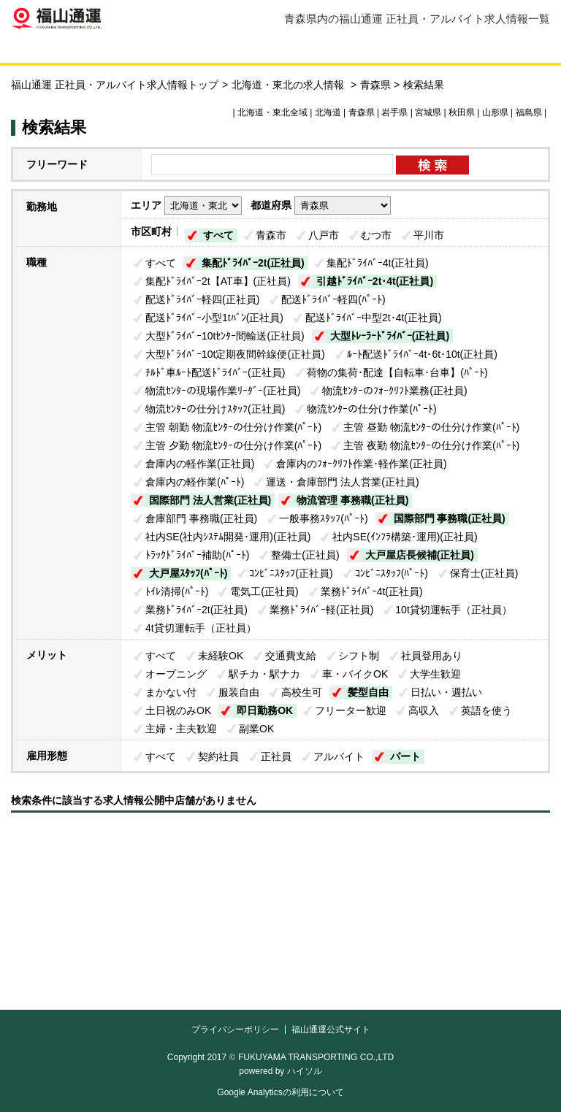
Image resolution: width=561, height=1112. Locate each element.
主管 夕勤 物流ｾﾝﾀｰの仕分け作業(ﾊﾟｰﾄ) (233, 445)
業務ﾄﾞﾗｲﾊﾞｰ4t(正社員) (372, 591)
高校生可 (301, 692)
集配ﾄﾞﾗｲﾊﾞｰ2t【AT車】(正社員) (218, 281)
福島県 (529, 112)
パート (405, 756)
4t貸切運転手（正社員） (200, 628)
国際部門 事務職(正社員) (449, 518)
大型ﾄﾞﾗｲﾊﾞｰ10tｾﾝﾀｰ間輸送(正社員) (225, 336)
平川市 (428, 235)
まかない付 (170, 692)
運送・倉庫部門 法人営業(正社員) (342, 482)
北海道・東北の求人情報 (289, 85)
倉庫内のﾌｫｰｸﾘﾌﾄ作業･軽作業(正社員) (361, 463)
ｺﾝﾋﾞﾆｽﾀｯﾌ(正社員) (290, 573)
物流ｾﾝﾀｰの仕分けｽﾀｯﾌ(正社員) (215, 409)
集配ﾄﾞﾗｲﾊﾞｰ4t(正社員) (378, 263)
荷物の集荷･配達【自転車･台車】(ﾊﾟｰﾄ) (397, 372)
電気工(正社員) (264, 591)
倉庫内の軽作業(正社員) (199, 463)
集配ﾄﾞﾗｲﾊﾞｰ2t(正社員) (253, 263)
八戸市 (323, 235)
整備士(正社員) (305, 555)
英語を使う (486, 710)
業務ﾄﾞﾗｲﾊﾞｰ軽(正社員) (321, 610)
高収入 (423, 710)
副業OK (256, 729)
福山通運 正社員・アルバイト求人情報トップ (114, 85)
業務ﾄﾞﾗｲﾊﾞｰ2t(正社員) (196, 610)
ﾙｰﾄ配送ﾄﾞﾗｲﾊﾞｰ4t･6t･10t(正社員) (422, 354)
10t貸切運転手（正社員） (453, 610)
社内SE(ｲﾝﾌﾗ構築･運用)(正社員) (404, 536)
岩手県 (394, 112)
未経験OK (220, 656)
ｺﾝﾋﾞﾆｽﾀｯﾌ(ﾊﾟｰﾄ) (391, 573)
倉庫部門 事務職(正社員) (201, 518)
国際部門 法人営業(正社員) (210, 500)
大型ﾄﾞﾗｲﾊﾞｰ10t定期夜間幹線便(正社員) (235, 354)
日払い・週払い (446, 692)
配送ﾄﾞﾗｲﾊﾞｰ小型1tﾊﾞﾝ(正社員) (214, 317)
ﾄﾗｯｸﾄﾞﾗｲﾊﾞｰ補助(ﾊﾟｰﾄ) (197, 555)
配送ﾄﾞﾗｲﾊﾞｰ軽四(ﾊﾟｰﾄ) (333, 299)
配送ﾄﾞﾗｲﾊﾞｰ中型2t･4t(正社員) (373, 317)
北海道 (328, 112)
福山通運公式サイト (330, 1029)
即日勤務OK (265, 710)
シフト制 (358, 656)
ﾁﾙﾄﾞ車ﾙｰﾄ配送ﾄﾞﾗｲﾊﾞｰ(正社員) (215, 372)
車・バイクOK (355, 674)
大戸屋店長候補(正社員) (419, 555)
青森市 (271, 235)
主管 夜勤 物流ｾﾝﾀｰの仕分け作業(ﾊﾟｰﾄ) (431, 445)
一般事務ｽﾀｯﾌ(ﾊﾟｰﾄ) (323, 518)
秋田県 (462, 112)
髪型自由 (368, 692)
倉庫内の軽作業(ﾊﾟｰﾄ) (194, 482)
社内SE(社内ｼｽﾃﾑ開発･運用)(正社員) (227, 536)
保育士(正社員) (484, 573)
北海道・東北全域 (272, 112)
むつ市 (376, 235)
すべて (218, 235)
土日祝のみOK (178, 710)
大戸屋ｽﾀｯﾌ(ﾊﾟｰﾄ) (188, 573)
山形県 (495, 112)
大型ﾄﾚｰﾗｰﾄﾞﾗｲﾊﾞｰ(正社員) (389, 336)
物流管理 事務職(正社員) (352, 500)
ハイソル (304, 1071)
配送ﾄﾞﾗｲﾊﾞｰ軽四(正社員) (202, 299)
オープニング (176, 674)
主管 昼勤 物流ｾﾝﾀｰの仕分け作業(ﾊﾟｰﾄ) (431, 427)
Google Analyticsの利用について (280, 1092)
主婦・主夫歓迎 (181, 729)
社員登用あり (431, 656)
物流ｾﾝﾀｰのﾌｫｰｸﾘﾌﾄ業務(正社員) (394, 390)
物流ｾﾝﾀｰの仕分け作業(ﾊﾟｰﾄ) (371, 409)
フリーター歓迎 (350, 710)
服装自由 (238, 692)
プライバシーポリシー (235, 1029)
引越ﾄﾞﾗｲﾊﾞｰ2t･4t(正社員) (374, 281)
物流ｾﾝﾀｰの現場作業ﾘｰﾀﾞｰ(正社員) (222, 390)
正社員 (276, 756)
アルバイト (339, 756)
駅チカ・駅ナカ (264, 674)
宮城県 (428, 112)
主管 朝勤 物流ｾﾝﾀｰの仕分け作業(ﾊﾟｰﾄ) (233, 427)
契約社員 (218, 756)
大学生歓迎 (435, 674)
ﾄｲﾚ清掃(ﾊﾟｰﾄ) (176, 591)
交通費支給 (290, 656)
